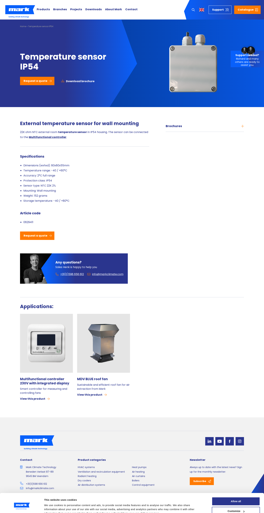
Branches (60, 9)
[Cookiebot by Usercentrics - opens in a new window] (22, 506)
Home (23, 26)
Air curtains (138, 476)
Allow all (236, 485)
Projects (76, 9)
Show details (52, 506)
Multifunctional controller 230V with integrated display (44, 381)
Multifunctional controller (47, 137)
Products (43, 9)
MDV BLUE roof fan (92, 379)
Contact (131, 9)
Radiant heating (87, 476)
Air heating (138, 471)
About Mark (113, 9)
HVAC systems (86, 467)
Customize (236, 495)
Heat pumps (139, 467)
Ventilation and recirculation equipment (101, 471)
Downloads (93, 9)
